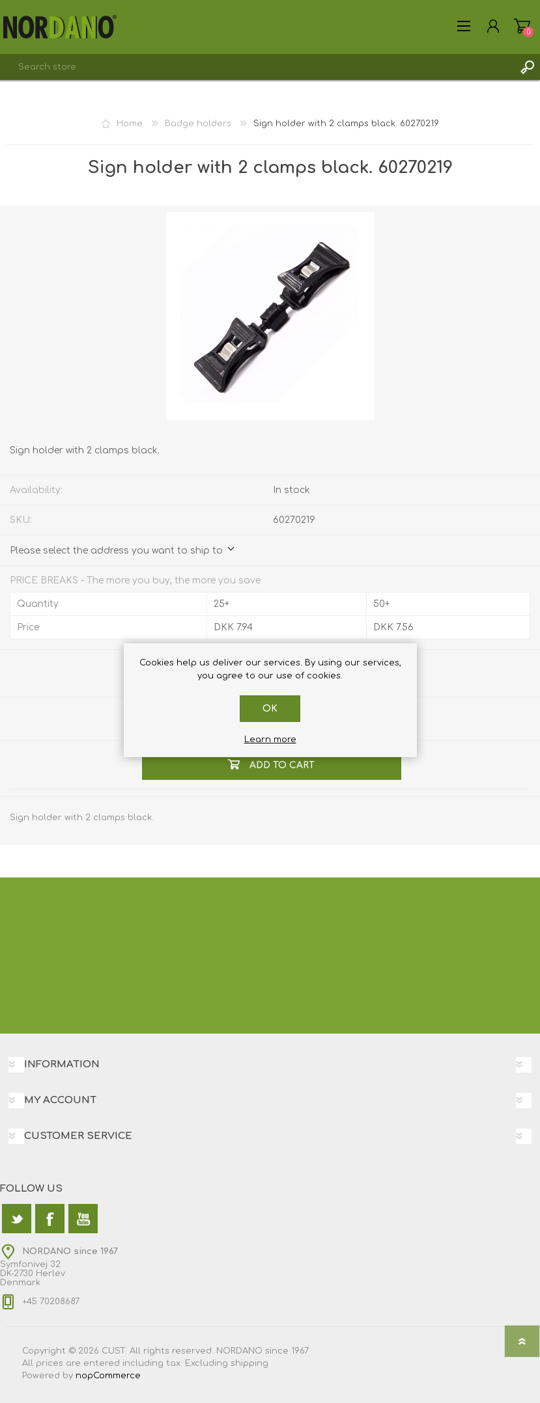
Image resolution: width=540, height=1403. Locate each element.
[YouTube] (83, 1218)
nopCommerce (108, 1375)
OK (270, 709)
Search (527, 67)
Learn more (270, 739)
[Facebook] (49, 1218)
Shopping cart (522, 26)
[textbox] (257, 67)
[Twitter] (16, 1218)
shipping (249, 1363)
